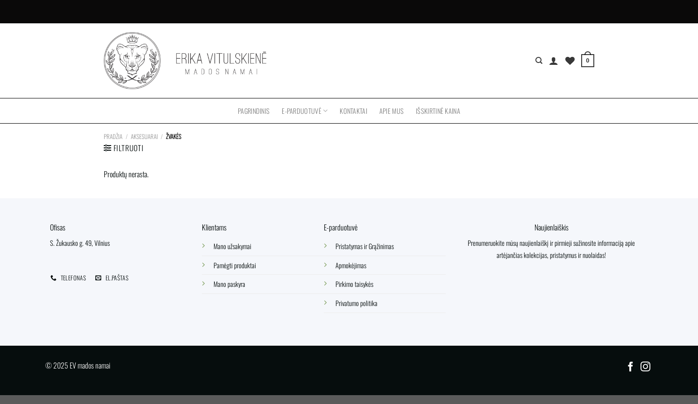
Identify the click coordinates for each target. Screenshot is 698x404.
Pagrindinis (254, 111)
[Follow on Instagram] (645, 367)
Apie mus (391, 111)
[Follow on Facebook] (630, 367)
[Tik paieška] (538, 61)
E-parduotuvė (305, 111)
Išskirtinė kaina (438, 111)
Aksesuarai (144, 136)
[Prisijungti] (553, 60)
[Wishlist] (570, 60)
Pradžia (113, 136)
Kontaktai (353, 111)
